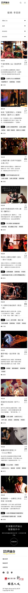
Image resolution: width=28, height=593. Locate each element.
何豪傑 (17, 465)
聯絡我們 (5, 563)
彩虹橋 (19, 516)
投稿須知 (5, 567)
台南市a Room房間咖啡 (13, 78)
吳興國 (8, 368)
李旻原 (3, 60)
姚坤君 (18, 468)
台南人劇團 (22, 127)
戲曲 (2, 368)
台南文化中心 (18, 416)
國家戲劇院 (15, 368)
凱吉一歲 (20, 320)
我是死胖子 (4, 82)
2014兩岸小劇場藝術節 (13, 223)
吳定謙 (13, 468)
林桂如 (24, 323)
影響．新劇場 (11, 130)
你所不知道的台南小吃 (12, 175)
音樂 (2, 320)
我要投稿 (14, 541)
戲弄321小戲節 (20, 130)
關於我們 (5, 559)
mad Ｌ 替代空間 (11, 320)
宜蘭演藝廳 (9, 272)
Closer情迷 (9, 465)
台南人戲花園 (13, 178)
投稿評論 (12, 82)
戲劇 (2, 78)
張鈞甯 (24, 468)
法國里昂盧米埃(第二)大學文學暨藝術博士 (13, 275)
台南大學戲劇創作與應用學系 (14, 513)
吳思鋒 (3, 109)
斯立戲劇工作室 (12, 227)
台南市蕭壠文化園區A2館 (8, 516)
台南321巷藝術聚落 (12, 127)
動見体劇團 (4, 323)
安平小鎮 (4, 420)
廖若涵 (10, 420)
